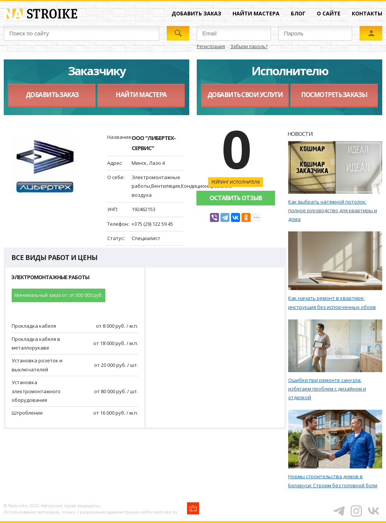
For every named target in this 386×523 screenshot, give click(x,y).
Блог (298, 13)
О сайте (328, 13)
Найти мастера (256, 13)
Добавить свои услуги (245, 94)
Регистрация (211, 46)
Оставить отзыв (236, 198)
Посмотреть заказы (334, 94)
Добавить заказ (196, 13)
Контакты (367, 13)
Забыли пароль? (248, 46)
